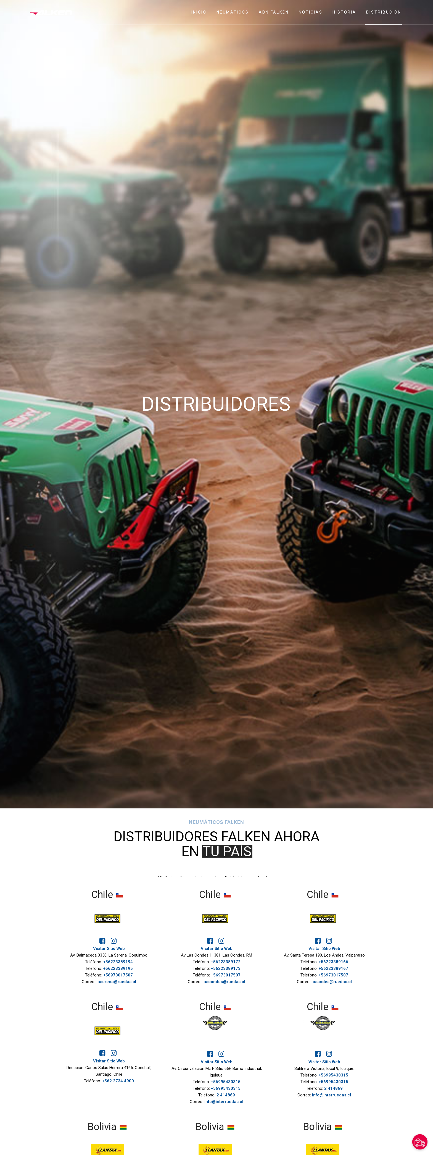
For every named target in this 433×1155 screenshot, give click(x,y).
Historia (344, 12)
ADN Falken (274, 12)
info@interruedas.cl (223, 1101)
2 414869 (225, 1095)
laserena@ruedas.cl (116, 981)
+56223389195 (118, 968)
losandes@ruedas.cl (331, 981)
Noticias (311, 12)
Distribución (383, 12)
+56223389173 (226, 968)
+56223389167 (333, 968)
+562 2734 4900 (118, 1080)
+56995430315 (226, 1081)
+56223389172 (226, 961)
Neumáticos (232, 12)
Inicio (199, 12)
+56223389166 (333, 961)
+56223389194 (118, 961)
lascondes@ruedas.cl (223, 981)
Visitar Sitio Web (109, 948)
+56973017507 (118, 975)
